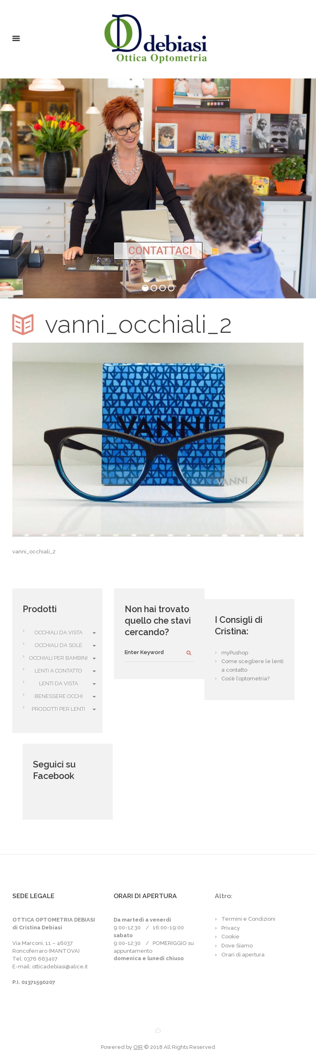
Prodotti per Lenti (58, 709)
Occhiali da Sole (58, 645)
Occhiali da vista (59, 632)
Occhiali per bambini (58, 658)
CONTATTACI (160, 250)
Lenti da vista (58, 683)
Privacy (230, 928)
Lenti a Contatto (58, 671)
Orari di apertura (243, 955)
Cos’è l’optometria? (245, 678)
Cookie (230, 936)
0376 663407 (41, 959)
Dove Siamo (237, 945)
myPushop (234, 653)
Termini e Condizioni (248, 919)
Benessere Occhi (59, 696)
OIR (138, 1047)
